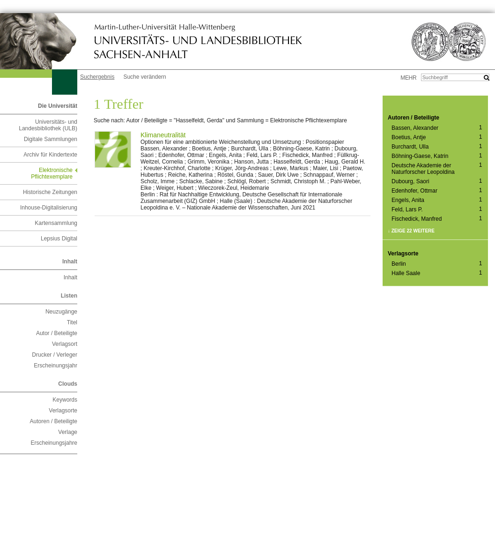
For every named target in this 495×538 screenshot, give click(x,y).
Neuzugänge (61, 311)
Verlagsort (64, 344)
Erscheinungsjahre (54, 443)
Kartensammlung (56, 223)
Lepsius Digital (59, 238)
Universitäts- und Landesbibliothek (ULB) (48, 125)
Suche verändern (144, 77)
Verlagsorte (63, 410)
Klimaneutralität (162, 135)
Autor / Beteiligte (56, 333)
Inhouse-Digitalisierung (48, 207)
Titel (72, 322)
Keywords (64, 399)
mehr (408, 78)
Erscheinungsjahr (55, 365)
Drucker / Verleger (54, 354)
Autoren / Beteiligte (53, 421)
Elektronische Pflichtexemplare (52, 173)
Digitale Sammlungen (50, 139)
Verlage (67, 432)
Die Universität (57, 106)
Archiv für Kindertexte (50, 154)
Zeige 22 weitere (413, 230)
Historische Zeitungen (50, 192)
